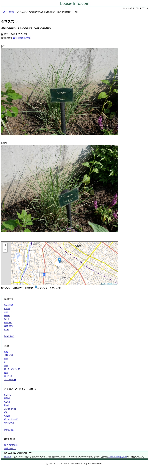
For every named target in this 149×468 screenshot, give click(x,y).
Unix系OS (9, 423)
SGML (7, 395)
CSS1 (7, 402)
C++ (6, 319)
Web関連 (8, 305)
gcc (6, 312)
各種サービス (10, 449)
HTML (7, 398)
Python (8, 322)
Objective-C (11, 419)
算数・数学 (8, 326)
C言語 (7, 308)
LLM (6, 329)
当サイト (7, 457)
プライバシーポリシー (117, 457)
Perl (6, 405)
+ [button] (5, 245)
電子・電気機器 (10, 445)
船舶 (6, 352)
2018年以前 (10, 380)
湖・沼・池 (8, 376)
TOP (4, 12)
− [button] (5, 250)
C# (6, 412)
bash (7, 315)
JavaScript (10, 409)
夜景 (6, 366)
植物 (11, 12)
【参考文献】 (9, 336)
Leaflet (103, 284)
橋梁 (6, 359)
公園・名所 (8, 355)
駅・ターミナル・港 (12, 369)
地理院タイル (112, 284)
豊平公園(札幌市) (22, 38)
